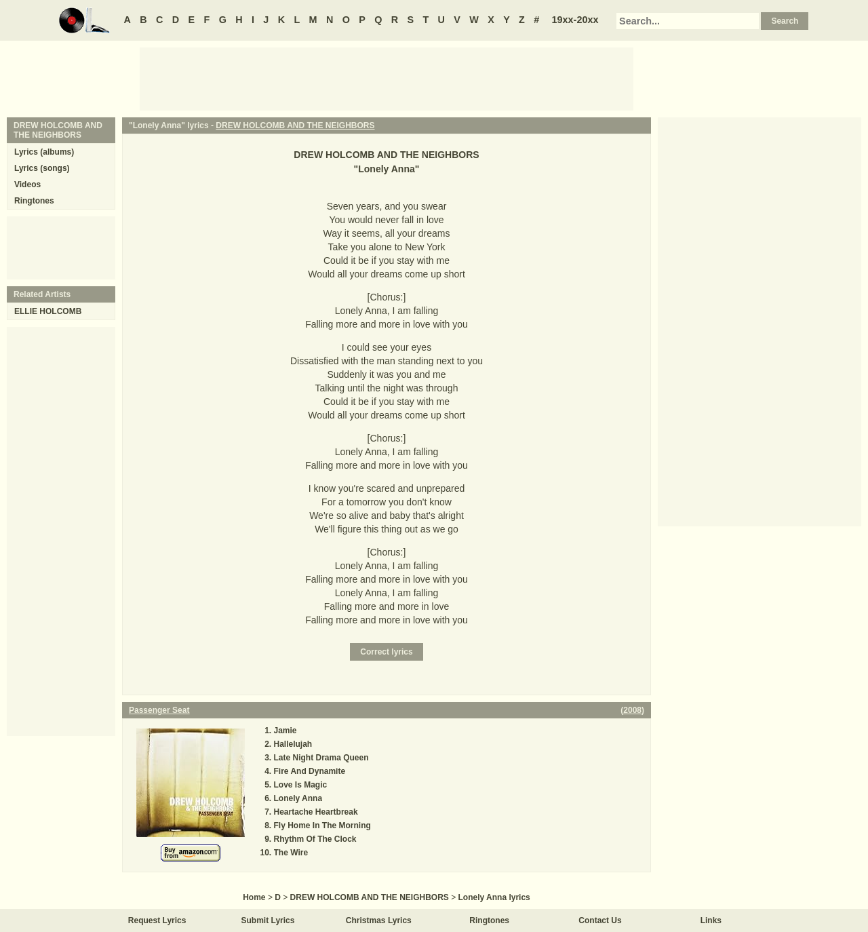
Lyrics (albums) (44, 152)
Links (711, 920)
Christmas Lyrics (379, 920)
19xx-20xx (575, 19)
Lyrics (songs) (42, 168)
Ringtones (34, 201)
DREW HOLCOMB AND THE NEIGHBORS (295, 125)
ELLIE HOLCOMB (47, 311)
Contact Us (599, 920)
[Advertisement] (386, 78)
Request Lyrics (157, 920)
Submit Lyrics (268, 920)
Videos (27, 184)
